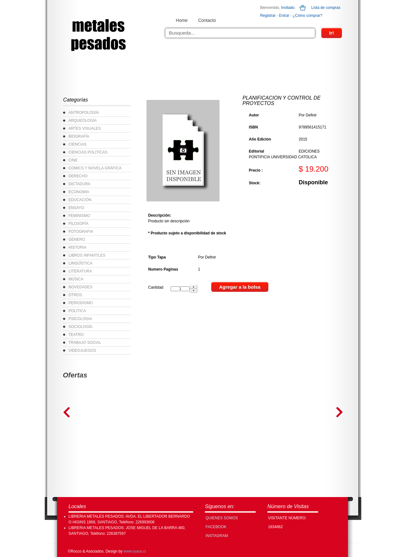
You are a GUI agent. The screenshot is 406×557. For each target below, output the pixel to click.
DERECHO (78, 176)
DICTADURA (79, 184)
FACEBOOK (216, 527)
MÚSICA (76, 279)
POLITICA (77, 311)
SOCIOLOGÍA (80, 326)
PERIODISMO (81, 303)
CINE (73, 160)
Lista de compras (325, 7)
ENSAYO (76, 208)
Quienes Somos (222, 518)
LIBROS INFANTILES (87, 255)
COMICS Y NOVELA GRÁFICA (95, 168)
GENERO (77, 239)
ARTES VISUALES (85, 128)
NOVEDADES (80, 287)
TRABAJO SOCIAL (85, 342)
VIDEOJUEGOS (82, 350)
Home (181, 20)
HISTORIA (77, 247)
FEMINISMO (79, 215)
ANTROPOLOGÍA (84, 112)
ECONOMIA (79, 192)
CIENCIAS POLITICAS (88, 152)
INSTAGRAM (217, 536)
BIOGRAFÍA (79, 136)
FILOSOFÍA (78, 223)
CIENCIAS (78, 144)
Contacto (207, 20)
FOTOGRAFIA (81, 231)
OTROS (75, 295)
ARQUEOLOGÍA (83, 120)
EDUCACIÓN (80, 200)
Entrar (284, 15)
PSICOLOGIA (80, 319)
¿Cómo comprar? (307, 15)
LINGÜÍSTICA (80, 263)
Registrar (268, 15)
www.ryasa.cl (135, 551)
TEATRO (76, 334)
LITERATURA (80, 271)
